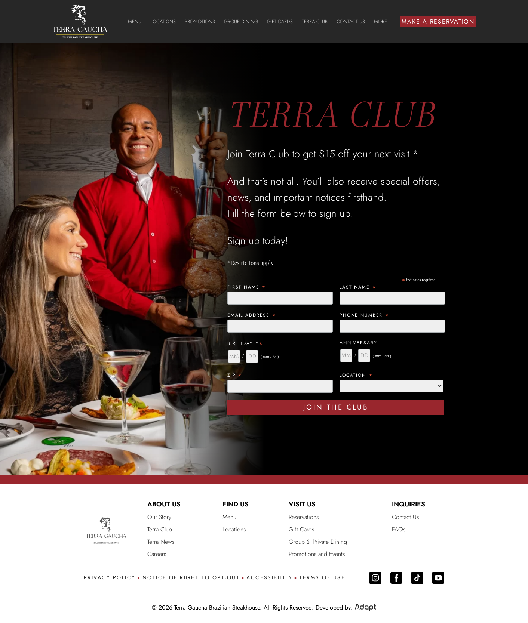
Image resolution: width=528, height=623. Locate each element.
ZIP (235, 375)
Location (356, 375)
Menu (229, 517)
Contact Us (405, 517)
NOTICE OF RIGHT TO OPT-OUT (191, 577)
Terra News (160, 541)
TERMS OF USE (322, 577)
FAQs (398, 529)
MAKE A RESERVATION (438, 21)
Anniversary (358, 342)
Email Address (252, 314)
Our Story (159, 517)
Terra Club (159, 529)
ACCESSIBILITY (269, 577)
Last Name (358, 286)
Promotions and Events (317, 554)
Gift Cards (301, 529)
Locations (234, 529)
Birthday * (245, 343)
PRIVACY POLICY (110, 577)
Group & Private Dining (318, 541)
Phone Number (365, 314)
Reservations (304, 517)
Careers (156, 554)
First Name (246, 286)
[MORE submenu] (390, 21)
